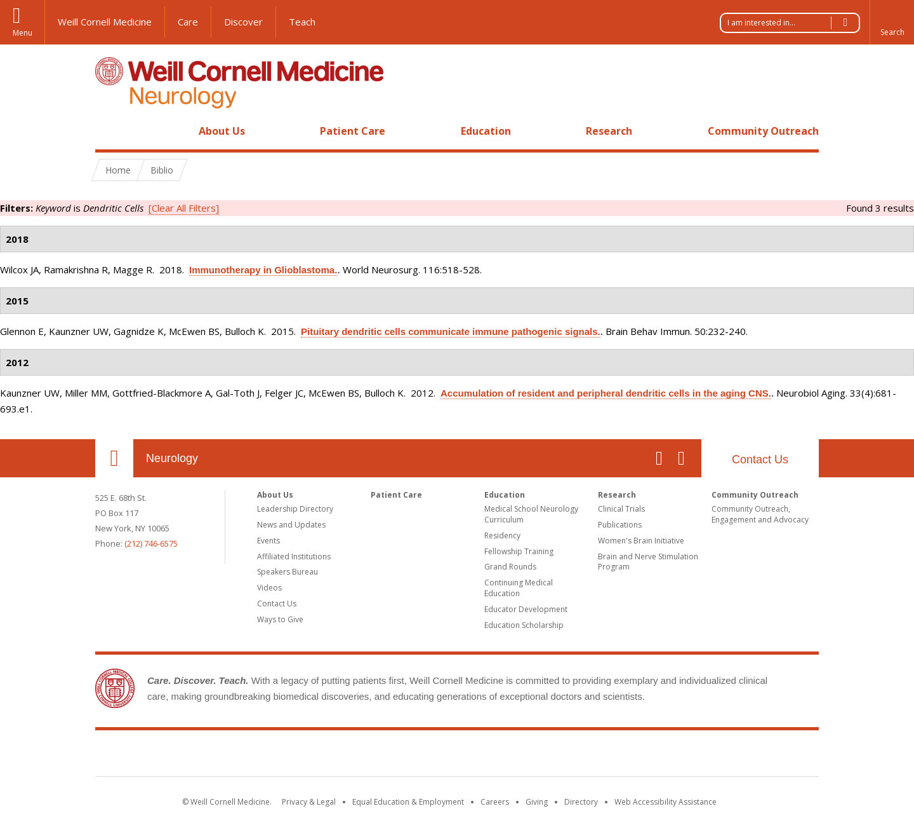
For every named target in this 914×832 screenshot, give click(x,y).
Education (486, 131)
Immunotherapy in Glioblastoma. (263, 269)
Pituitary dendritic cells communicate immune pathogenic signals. (450, 331)
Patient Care (352, 131)
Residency (502, 535)
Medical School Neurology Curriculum (531, 514)
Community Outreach (763, 131)
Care (188, 21)
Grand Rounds (510, 566)
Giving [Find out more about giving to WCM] (537, 801)
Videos (269, 587)
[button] (892, 22)
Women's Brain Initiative (641, 540)
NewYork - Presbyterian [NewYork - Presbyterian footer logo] (563, 755)
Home (109, 131)
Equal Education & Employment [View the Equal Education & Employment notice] (408, 801)
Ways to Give (280, 619)
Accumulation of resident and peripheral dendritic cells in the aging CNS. (605, 393)
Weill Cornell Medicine (105, 21)
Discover (243, 21)
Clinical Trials (621, 508)
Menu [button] (22, 32)
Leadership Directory (295, 508)
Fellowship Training (518, 551)
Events (268, 540)
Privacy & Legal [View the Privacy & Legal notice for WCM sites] (309, 801)
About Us (222, 131)
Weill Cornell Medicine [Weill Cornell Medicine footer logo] (364, 755)
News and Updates (291, 524)
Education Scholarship (524, 625)
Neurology (172, 458)
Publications (620, 524)
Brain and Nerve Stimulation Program (648, 562)
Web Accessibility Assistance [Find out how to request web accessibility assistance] (665, 801)
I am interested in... (793, 23)
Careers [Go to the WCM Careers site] (494, 801)
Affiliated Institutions (294, 556)
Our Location (114, 458)
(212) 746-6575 (151, 543)
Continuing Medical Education (518, 588)
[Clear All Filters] (184, 207)
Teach (302, 21)
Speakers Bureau (287, 571)
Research (609, 131)
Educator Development (525, 609)
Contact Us (760, 459)
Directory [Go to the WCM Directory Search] (581, 801)
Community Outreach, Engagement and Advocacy (760, 514)
